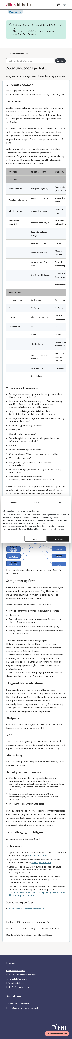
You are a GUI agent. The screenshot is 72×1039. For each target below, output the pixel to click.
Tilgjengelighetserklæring (17, 978)
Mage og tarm (15, 11)
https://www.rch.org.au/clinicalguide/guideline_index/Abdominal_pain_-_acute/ (37, 894)
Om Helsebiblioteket (15, 970)
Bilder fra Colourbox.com (17, 987)
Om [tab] (59, 503)
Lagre (35, 539)
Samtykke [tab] (12, 503)
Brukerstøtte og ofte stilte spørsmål (22, 1007)
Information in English (15, 983)
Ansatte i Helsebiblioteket (17, 1003)
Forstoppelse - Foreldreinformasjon (26, 908)
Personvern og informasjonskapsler (21, 974)
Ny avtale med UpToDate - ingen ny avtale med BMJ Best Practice (34, 32)
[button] (36, 84)
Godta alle (58, 539)
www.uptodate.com (38, 855)
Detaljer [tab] (36, 503)
